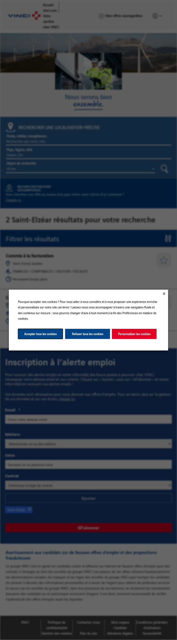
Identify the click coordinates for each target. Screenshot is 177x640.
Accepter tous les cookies (40, 333)
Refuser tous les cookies (87, 333)
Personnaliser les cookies (134, 333)
